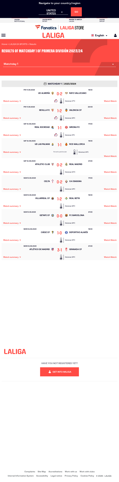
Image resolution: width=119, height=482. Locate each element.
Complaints (29, 471)
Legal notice (56, 476)
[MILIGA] (114, 35)
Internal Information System (21, 476)
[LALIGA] (53, 35)
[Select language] (100, 35)
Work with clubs (87, 471)
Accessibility (42, 476)
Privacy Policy (71, 476)
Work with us (71, 471)
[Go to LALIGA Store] (59, 27)
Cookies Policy (87, 476)
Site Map (42, 471)
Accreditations (55, 471)
